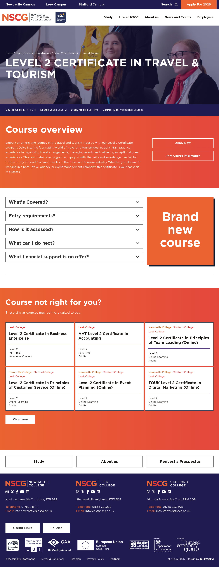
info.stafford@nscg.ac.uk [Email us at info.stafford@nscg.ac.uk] (173, 511)
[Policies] (56, 528)
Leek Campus (56, 4)
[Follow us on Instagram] (7, 492)
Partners (115, 559)
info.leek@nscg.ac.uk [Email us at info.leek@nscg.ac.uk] (99, 511)
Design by (200, 559)
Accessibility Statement (20, 559)
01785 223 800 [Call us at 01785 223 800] (173, 507)
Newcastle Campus (20, 4)
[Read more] (12, 545)
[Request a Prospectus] (180, 461)
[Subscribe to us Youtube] (22, 492)
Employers (205, 17)
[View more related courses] (20, 419)
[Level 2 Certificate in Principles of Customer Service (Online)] (39, 389)
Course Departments (38, 53)
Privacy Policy (95, 559)
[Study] (38, 461)
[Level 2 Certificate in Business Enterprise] (39, 344)
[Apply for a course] (183, 143)
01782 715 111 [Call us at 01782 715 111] (29, 507)
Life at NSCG (129, 17)
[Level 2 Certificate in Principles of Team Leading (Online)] (179, 344)
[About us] (109, 461)
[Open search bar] (169, 4)
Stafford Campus (92, 4)
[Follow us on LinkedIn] (27, 492)
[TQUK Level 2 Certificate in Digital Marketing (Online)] (179, 389)
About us (152, 17)
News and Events (178, 17)
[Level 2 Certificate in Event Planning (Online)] (109, 389)
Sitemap (76, 559)
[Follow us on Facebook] (17, 492)
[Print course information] (183, 156)
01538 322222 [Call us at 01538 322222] (101, 507)
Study (108, 17)
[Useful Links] (22, 528)
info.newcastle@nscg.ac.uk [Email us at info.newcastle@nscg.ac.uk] (33, 511)
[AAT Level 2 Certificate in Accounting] (109, 344)
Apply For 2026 (199, 4)
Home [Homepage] (9, 53)
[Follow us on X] (12, 492)
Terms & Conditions (52, 559)
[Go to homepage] (34, 17)
